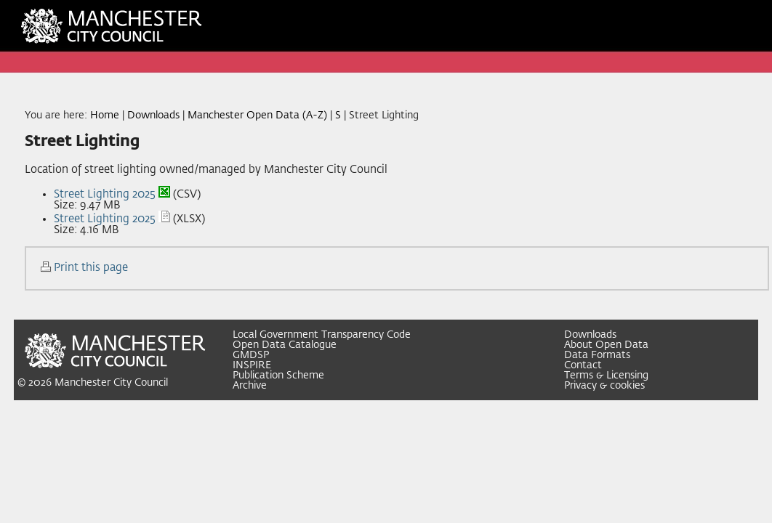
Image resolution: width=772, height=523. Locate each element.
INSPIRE (252, 365)
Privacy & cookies (604, 386)
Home (104, 115)
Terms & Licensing (606, 375)
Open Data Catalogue (285, 345)
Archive (250, 386)
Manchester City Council (111, 383)
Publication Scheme (278, 375)
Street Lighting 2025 (105, 194)
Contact (583, 365)
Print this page (91, 267)
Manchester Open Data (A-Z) (257, 115)
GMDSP (251, 355)
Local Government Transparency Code (322, 335)
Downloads (153, 115)
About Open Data (606, 345)
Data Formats (597, 355)
